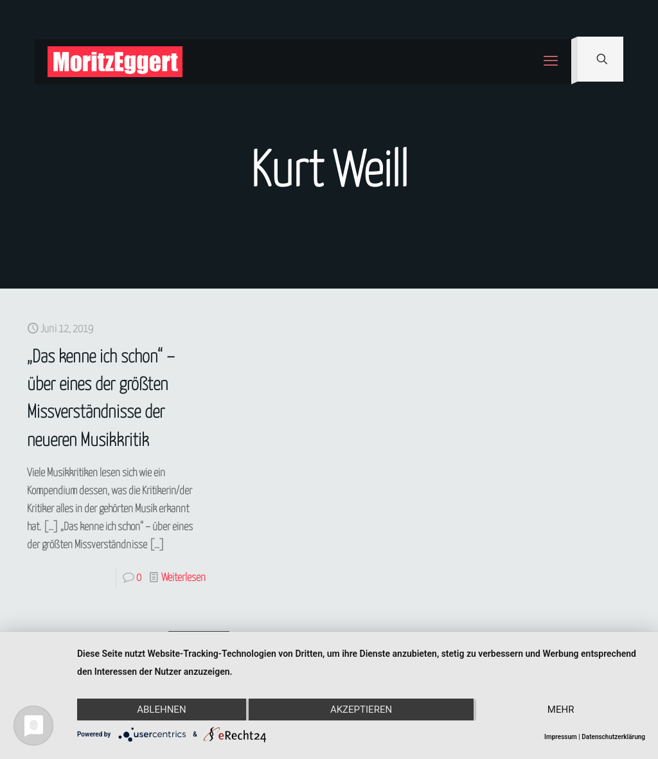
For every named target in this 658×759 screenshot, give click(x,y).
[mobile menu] (551, 62)
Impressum (560, 736)
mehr (560, 709)
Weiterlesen (183, 578)
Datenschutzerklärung (613, 736)
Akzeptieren (361, 709)
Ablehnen (161, 709)
